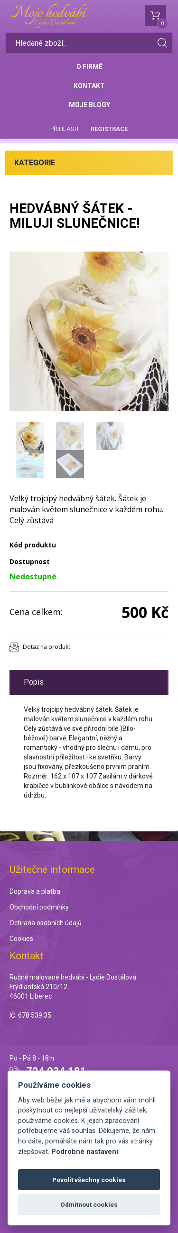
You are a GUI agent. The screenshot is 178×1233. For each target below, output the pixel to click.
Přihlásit (64, 128)
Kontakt (89, 86)
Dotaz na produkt (46, 647)
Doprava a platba (34, 891)
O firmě (89, 67)
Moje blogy (89, 105)
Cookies (21, 938)
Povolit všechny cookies (89, 1179)
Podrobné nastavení (84, 1152)
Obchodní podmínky (39, 907)
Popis (34, 682)
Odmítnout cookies (89, 1204)
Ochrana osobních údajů (45, 923)
